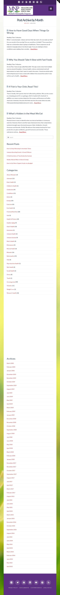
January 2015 (10, 518)
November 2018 (11, 422)
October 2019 (11, 382)
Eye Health (10, 208)
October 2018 (11, 426)
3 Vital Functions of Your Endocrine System (19, 156)
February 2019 (11, 411)
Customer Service (36, 587)
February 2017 (11, 492)
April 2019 (10, 404)
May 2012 (9, 563)
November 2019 (11, 378)
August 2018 (10, 433)
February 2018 (11, 455)
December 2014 (11, 522)
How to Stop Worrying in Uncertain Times (19, 148)
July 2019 (9, 393)
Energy (9, 200)
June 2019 (10, 396)
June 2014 (10, 540)
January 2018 (10, 459)
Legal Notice (47, 587)
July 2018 (9, 437)
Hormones (10, 230)
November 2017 (11, 466)
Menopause (10, 245)
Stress (9, 274)
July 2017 (9, 481)
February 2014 (11, 555)
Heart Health (10, 226)
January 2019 (10, 415)
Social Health (10, 271)
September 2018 (12, 430)
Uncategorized (11, 282)
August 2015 (10, 496)
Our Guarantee (24, 587)
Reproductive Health (13, 263)
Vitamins (9, 285)
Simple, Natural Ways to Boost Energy (18, 159)
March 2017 (10, 489)
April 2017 (10, 485)
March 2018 (10, 452)
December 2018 (11, 418)
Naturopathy (10, 256)
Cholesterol (10, 189)
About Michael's (11, 175)
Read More (34, 49)
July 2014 (9, 537)
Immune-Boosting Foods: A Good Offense (19, 152)
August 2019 (10, 389)
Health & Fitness (11, 219)
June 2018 (10, 441)
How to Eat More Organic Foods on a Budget (20, 163)
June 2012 (10, 559)
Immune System (11, 237)
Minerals (9, 252)
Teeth (8, 278)
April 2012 (10, 566)
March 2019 (10, 407)
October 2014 (11, 526)
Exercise (9, 204)
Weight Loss (10, 289)
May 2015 (9, 507)
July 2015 (9, 500)
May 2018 (9, 444)
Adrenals (9, 178)
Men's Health (10, 241)
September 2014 (12, 529)
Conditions (10, 193)
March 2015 (10, 515)
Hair (8, 215)
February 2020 (11, 367)
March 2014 (10, 552)
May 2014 (9, 544)
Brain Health (10, 182)
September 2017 (12, 474)
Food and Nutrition (12, 211)
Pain (8, 259)
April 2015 (10, 511)
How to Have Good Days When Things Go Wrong (28, 31)
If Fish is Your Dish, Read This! (23, 86)
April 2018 (10, 448)
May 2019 (9, 400)
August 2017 (10, 478)
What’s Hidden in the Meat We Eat (26, 113)
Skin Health (10, 267)
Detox (8, 197)
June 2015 (10, 503)
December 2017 (11, 463)
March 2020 (10, 363)
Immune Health (11, 234)
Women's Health (11, 293)
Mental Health (11, 248)
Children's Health (12, 186)
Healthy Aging (11, 223)
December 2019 (11, 374)
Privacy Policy (13, 587)
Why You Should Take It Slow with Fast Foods (30, 59)
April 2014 (10, 548)
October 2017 (11, 470)
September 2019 (12, 385)
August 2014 (10, 533)
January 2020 (10, 370)
